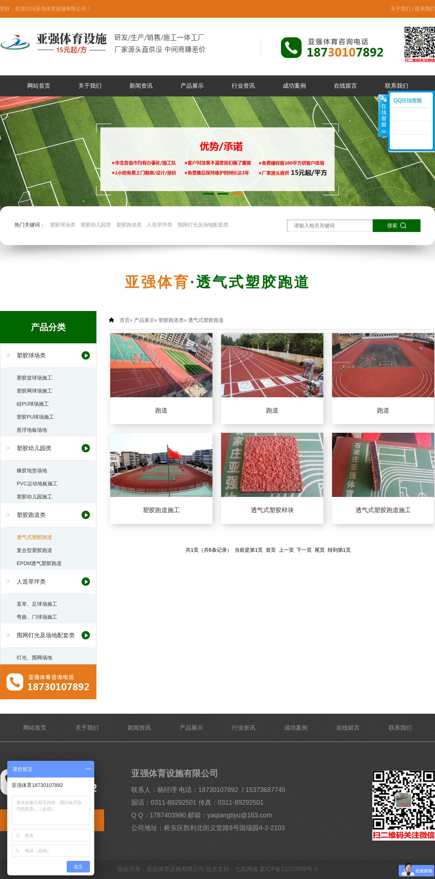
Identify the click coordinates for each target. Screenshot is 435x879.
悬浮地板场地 (32, 430)
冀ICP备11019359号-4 (289, 869)
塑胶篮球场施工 (34, 378)
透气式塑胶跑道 (34, 537)
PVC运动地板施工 (37, 483)
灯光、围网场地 (34, 657)
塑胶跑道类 (129, 225)
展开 (383, 115)
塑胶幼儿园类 (95, 225)
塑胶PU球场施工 (35, 417)
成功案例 (294, 86)
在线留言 (345, 86)
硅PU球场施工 (33, 404)
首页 (125, 320)
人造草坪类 (159, 225)
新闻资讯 (141, 86)
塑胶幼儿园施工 (34, 496)
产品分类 (48, 327)
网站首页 (38, 86)
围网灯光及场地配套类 (203, 225)
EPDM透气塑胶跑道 (39, 563)
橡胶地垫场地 (32, 470)
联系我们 (425, 9)
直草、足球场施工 (37, 604)
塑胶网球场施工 (34, 391)
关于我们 (400, 9)
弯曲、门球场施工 (37, 617)
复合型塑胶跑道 (34, 550)
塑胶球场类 (62, 225)
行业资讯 (243, 86)
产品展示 (192, 86)
